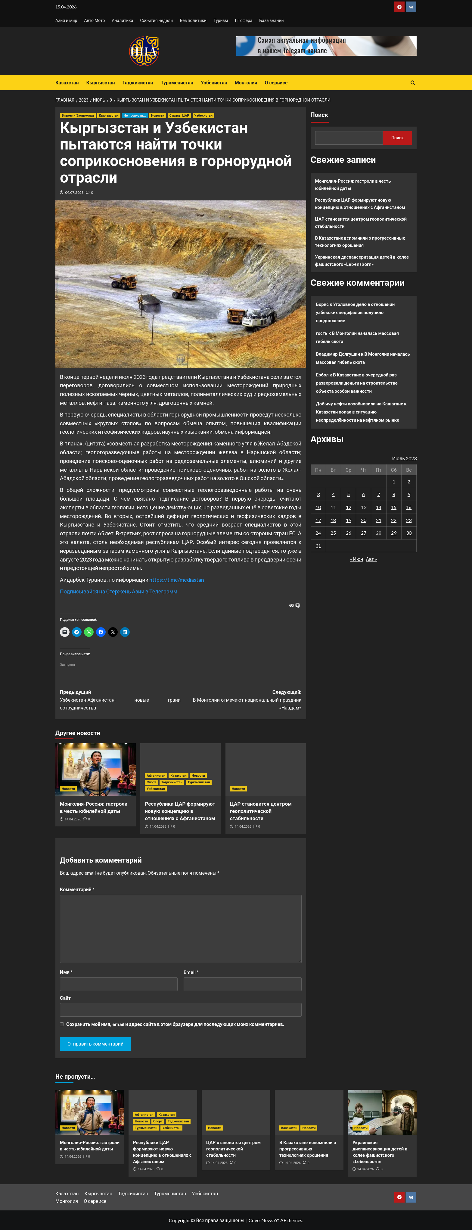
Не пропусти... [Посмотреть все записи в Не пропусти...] (135, 116)
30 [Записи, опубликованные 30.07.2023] (408, 533)
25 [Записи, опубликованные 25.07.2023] (333, 533)
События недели (156, 20)
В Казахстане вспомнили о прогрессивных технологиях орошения (360, 241)
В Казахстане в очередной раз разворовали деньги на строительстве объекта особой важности (357, 383)
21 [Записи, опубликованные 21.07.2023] (378, 520)
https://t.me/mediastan (176, 579)
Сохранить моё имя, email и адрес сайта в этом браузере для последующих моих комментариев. (175, 1024)
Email (191, 972)
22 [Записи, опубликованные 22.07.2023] (393, 520)
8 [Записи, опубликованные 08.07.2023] (394, 494)
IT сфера (243, 20)
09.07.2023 (74, 192)
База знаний (271, 20)
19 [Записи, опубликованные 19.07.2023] (348, 520)
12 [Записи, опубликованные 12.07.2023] (348, 507)
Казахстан (67, 83)
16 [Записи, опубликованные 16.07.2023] (408, 507)
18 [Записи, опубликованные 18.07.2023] (333, 520)
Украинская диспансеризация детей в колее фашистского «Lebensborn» (362, 260)
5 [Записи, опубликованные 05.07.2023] (348, 494)
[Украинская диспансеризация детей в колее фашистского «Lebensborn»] (382, 1112)
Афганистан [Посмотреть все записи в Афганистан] (156, 776)
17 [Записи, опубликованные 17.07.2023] (318, 520)
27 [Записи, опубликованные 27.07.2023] (363, 533)
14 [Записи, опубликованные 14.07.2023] (378, 507)
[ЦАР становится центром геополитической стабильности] (265, 769)
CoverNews (261, 1220)
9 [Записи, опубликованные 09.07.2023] (409, 494)
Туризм (220, 20)
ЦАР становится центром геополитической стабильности (261, 811)
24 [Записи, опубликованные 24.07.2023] (318, 533)
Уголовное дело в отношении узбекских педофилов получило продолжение (355, 312)
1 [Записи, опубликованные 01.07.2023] (394, 481)
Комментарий (77, 889)
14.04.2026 (73, 819)
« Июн (356, 559)
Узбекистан (214, 83)
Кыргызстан (100, 83)
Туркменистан (177, 83)
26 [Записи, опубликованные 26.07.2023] (348, 533)
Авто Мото (94, 20)
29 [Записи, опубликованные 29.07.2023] (393, 533)
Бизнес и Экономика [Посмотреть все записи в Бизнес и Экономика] (78, 116)
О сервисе (276, 83)
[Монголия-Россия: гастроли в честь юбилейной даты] (95, 769)
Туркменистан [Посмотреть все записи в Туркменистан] (199, 782)
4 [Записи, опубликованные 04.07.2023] (333, 494)
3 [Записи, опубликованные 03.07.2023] (318, 494)
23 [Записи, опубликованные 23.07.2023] (408, 520)
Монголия (246, 83)
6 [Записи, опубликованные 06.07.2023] (363, 494)
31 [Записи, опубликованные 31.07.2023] (318, 546)
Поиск (319, 114)
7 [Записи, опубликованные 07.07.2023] (378, 494)
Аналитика (122, 20)
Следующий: (241, 700)
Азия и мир (66, 20)
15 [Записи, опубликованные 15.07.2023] (393, 507)
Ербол (322, 374)
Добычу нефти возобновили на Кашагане (359, 403)
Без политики (193, 20)
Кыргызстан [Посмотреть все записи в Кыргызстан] (109, 116)
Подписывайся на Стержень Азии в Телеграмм (118, 591)
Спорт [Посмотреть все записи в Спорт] (151, 782)
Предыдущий (120, 700)
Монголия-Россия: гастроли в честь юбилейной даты (353, 184)
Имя (66, 972)
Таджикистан (137, 83)
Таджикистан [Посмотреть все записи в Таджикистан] (171, 782)
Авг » (371, 559)
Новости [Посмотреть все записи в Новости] (157, 116)
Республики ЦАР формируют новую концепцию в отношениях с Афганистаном (180, 811)
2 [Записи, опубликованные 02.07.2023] (409, 481)
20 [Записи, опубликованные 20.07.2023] (363, 520)
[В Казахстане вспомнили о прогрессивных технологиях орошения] (309, 1112)
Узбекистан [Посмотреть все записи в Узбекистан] (203, 116)
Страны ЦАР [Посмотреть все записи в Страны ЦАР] (179, 116)
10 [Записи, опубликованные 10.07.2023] (318, 507)
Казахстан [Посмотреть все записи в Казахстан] (178, 776)
